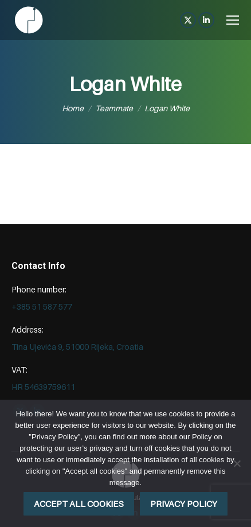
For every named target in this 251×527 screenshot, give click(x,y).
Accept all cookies (79, 503)
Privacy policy (183, 503)
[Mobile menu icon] (233, 20)
